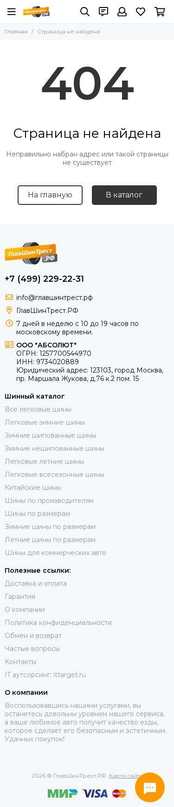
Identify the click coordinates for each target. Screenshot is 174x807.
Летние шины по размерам (50, 540)
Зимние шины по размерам (50, 526)
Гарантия (20, 596)
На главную (50, 194)
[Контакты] (103, 11)
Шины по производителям (49, 500)
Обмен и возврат (33, 635)
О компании (25, 609)
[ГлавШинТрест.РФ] (36, 11)
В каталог (124, 194)
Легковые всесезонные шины (54, 474)
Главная (16, 31)
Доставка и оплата (36, 583)
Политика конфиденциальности (58, 622)
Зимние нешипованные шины (54, 448)
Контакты (20, 662)
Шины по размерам (37, 513)
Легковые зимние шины (45, 422)
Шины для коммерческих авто (55, 553)
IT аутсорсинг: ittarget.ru (45, 675)
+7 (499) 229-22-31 (44, 279)
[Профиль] (122, 11)
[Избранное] (140, 11)
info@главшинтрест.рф (54, 297)
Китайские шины (33, 487)
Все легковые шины (38, 409)
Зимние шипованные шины (50, 435)
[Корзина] (160, 11)
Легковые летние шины (44, 461)
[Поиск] (85, 11)
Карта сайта (126, 775)
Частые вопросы (32, 648)
